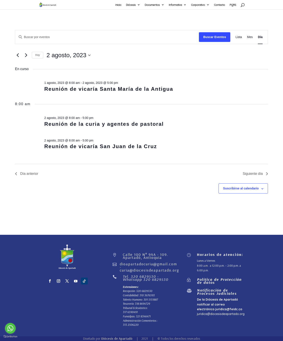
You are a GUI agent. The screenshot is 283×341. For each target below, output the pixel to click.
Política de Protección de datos (219, 281)
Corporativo (198, 4)
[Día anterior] (17, 55)
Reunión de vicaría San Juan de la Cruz (100, 146)
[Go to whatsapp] (10, 328)
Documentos (152, 4)
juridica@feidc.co (228, 309)
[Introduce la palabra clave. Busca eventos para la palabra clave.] (107, 37)
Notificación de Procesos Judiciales (217, 292)
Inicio (118, 4)
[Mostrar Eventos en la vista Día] (260, 37)
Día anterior (26, 173)
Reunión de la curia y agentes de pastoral (104, 124)
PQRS (233, 4)
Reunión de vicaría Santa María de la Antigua (108, 89)
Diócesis (131, 4)
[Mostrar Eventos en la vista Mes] (250, 37)
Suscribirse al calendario (241, 188)
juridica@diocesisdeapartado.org (221, 314)
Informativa (175, 4)
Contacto (219, 4)
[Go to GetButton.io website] (10, 336)
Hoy (37, 55)
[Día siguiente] (26, 55)
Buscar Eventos (214, 37)
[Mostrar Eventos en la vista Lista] (238, 37)
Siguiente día (255, 173)
